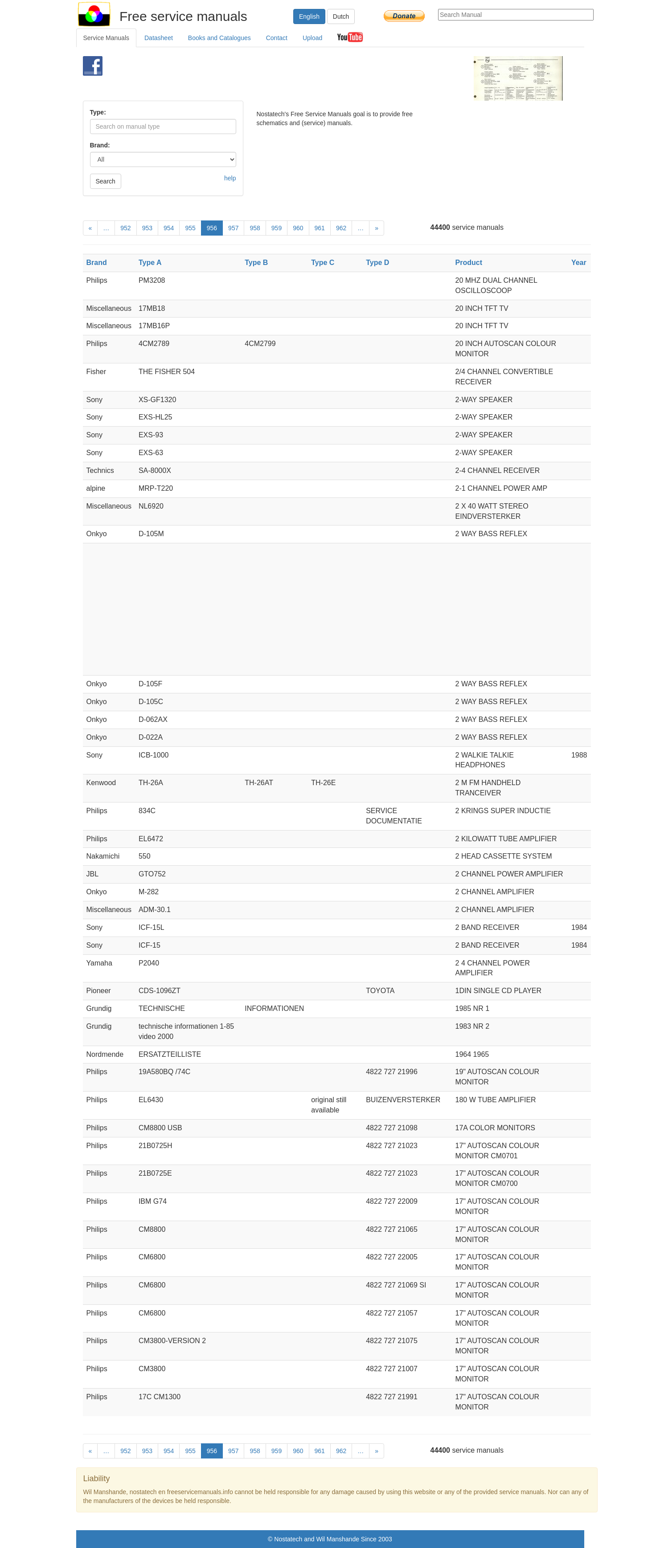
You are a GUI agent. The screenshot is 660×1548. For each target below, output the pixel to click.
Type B (256, 262)
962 (341, 228)
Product (468, 262)
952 (125, 228)
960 (298, 228)
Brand (96, 262)
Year (578, 262)
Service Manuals (106, 37)
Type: (98, 112)
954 (169, 228)
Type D (377, 262)
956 (212, 228)
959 (276, 228)
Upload (312, 37)
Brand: (100, 145)
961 (320, 228)
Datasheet (158, 37)
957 (233, 228)
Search (105, 181)
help (230, 178)
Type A (150, 262)
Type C (322, 262)
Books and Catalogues (219, 37)
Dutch (341, 16)
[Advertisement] (315, 78)
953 (147, 228)
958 (255, 228)
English (309, 16)
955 (190, 228)
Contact (276, 37)
